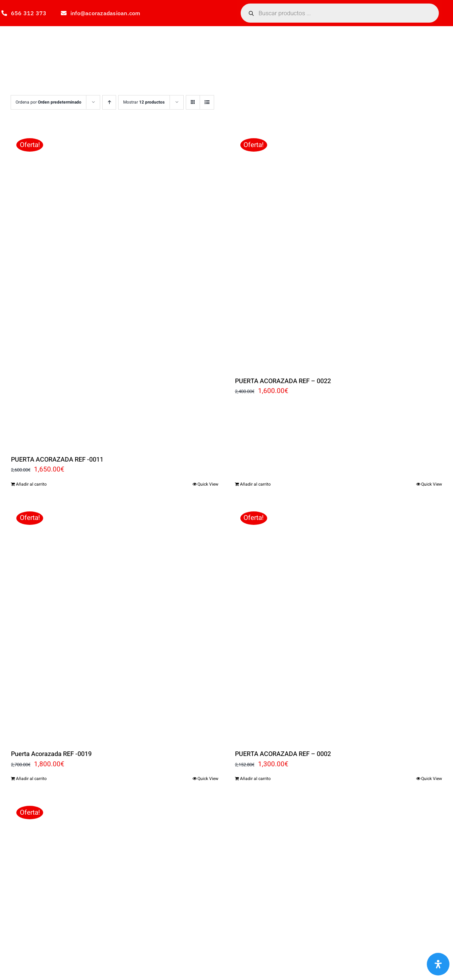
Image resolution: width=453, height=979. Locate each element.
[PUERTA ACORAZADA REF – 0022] (338, 249)
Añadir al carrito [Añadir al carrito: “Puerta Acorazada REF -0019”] (31, 778)
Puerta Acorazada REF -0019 (51, 754)
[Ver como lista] (207, 102)
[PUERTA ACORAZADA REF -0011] (114, 288)
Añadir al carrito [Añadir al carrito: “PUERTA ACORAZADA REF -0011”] (31, 484)
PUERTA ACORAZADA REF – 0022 (283, 381)
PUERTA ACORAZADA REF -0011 (57, 459)
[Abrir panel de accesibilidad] (438, 964)
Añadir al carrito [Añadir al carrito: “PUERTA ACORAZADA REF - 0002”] (255, 778)
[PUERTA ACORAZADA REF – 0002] (338, 622)
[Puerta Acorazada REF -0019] (114, 622)
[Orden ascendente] (109, 102)
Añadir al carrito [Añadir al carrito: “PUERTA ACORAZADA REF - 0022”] (255, 484)
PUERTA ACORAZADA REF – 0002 (283, 754)
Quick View (207, 484)
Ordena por (48, 102)
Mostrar (144, 102)
